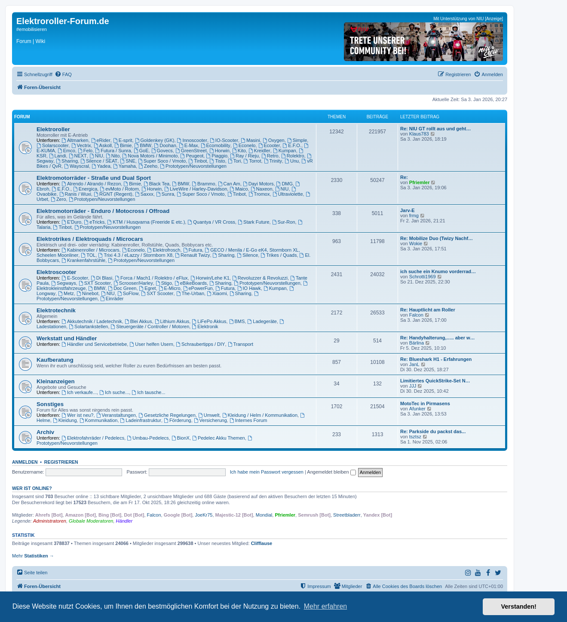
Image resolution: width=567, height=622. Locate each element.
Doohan (165, 145)
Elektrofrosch (163, 249)
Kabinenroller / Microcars (90, 249)
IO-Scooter (224, 140)
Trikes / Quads (279, 255)
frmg (414, 215)
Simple (297, 140)
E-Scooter (74, 277)
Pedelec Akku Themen (218, 437)
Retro (270, 155)
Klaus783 (419, 133)
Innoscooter (192, 140)
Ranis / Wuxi (75, 194)
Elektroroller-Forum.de (62, 21)
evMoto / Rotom (119, 188)
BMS (237, 321)
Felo (85, 150)
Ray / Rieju (244, 155)
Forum (23, 41)
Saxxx (144, 194)
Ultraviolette (288, 194)
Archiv (45, 432)
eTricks (94, 222)
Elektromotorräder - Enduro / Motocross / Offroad (103, 211)
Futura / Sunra (113, 150)
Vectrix (81, 145)
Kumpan (284, 150)
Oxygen (274, 140)
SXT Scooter (95, 283)
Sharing (67, 160)
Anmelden (25, 462)
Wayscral (76, 166)
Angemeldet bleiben (331, 471)
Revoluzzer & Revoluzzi (260, 277)
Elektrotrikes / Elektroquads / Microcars (90, 239)
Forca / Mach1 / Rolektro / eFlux (151, 277)
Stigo (164, 283)
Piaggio (216, 155)
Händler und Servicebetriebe (94, 344)
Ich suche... (114, 392)
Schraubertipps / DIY (200, 344)
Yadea (101, 166)
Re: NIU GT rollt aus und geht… (435, 128)
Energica (85, 188)
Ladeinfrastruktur (140, 420)
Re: (404, 177)
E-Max (188, 145)
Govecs (162, 150)
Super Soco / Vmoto (162, 160)
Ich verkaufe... (79, 392)
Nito (113, 155)
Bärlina (416, 342)
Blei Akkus (138, 321)
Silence (247, 255)
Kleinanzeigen (56, 381)
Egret (147, 288)
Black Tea (156, 183)
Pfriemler (419, 182)
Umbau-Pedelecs (148, 437)
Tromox (259, 194)
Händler (124, 520)
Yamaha (124, 166)
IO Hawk (249, 288)
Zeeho (147, 166)
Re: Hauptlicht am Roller (427, 309)
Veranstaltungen (116, 415)
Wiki (40, 41)
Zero (58, 199)
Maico (239, 188)
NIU (96, 155)
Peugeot (192, 155)
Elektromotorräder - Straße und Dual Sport (94, 178)
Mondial (264, 514)
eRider (100, 140)
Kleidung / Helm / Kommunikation (259, 415)
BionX (181, 437)
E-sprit (122, 140)
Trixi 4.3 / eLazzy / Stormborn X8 (135, 255)
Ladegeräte (262, 321)
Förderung (177, 420)
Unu (292, 160)
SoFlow (128, 293)
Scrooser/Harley (133, 283)
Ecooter (269, 145)
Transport (241, 344)
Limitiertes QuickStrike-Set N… (435, 380)
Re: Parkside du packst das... (433, 431)
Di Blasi (101, 277)
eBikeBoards (191, 283)
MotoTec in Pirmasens (425, 403)
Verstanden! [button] (518, 606)
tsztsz (415, 436)
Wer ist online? (32, 488)
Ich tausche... (148, 392)
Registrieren (61, 462)
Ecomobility (215, 145)
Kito (239, 150)
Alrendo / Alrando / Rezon (91, 183)
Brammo (203, 183)
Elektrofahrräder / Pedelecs (92, 437)
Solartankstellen (88, 326)
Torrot (252, 160)
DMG (284, 183)
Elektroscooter (56, 272)
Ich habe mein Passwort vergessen (266, 471)
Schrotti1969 (422, 276)
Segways (63, 283)
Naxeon (262, 188)
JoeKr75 (203, 514)
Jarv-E (407, 210)
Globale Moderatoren (91, 520)
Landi (57, 155)
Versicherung (210, 420)
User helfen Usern (151, 344)
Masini (250, 140)
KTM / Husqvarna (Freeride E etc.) (146, 222)
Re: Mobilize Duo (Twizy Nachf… (436, 238)
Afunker (417, 408)
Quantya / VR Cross (211, 222)
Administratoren (49, 520)
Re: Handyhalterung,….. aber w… (437, 337)
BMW (143, 145)
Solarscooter (53, 145)
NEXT (78, 155)
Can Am (229, 183)
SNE (127, 160)
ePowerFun (198, 288)
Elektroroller (53, 129)
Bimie (123, 145)
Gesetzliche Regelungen (167, 415)
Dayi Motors (258, 183)
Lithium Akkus (172, 321)
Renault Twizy (192, 255)
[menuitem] (63, 74)
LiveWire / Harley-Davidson (195, 188)
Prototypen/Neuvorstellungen (193, 166)
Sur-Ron (283, 222)
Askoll (103, 145)
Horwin (219, 150)
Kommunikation (99, 420)
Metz (66, 293)
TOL (88, 255)
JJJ (413, 385)
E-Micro (170, 288)
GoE (141, 150)
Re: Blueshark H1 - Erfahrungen (436, 359)
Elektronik (205, 326)
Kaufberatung (55, 360)
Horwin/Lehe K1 (210, 277)
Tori (234, 160)
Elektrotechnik (56, 310)
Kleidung (65, 420)
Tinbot (197, 160)
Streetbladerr (347, 514)
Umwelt (209, 415)
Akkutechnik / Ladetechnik (91, 321)
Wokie (415, 243)
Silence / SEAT (98, 160)
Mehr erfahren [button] (325, 606)
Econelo (244, 145)
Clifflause (262, 543)
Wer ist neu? (77, 415)
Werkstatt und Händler (67, 338)
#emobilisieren (31, 29)
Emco (66, 150)
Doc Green (122, 288)
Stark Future (253, 222)
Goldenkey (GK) (155, 140)
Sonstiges (50, 404)
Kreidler (259, 150)
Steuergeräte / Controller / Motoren (150, 326)
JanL (414, 364)
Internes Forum (248, 420)
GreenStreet (191, 150)
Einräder (111, 298)
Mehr (33, 555)
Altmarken (74, 140)
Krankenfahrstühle (83, 260)
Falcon (416, 314)
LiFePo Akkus (209, 321)
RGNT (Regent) (113, 194)
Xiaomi (217, 293)
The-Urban (190, 293)
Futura (192, 249)
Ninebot (87, 293)
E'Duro (71, 222)
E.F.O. (291, 145)
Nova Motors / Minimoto (150, 155)
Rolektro (292, 155)
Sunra (165, 194)
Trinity (273, 160)
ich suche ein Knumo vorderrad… (438, 271)
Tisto (217, 160)
